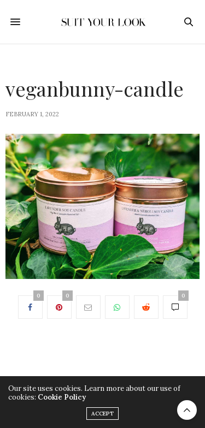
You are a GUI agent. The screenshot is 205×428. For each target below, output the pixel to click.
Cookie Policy (62, 397)
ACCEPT (102, 413)
